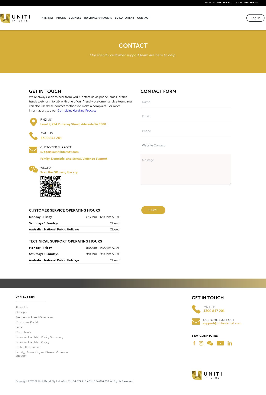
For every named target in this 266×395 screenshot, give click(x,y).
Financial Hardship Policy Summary (39, 337)
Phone (61, 17)
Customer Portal (26, 322)
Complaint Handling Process (76, 110)
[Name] (186, 102)
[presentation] (170, 196)
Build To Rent (124, 17)
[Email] (186, 116)
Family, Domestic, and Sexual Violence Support (73, 158)
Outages (21, 312)
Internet (47, 17)
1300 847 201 (214, 311)
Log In (255, 18)
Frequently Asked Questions (34, 317)
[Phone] (186, 131)
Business (75, 17)
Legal (19, 327)
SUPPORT (218, 3)
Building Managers (98, 17)
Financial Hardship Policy (32, 342)
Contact (143, 17)
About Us (21, 307)
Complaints (23, 332)
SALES (247, 3)
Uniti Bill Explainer (27, 347)
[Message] (186, 169)
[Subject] (186, 145)
